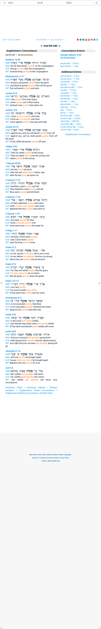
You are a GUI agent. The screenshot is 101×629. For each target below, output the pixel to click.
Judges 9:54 (11, 146)
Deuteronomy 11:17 (15, 76)
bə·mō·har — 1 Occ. (69, 96)
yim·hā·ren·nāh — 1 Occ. (71, 87)
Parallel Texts (46, 393)
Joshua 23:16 (12, 127)
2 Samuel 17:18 (13, 197)
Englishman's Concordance (78, 134)
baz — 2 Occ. (66, 110)
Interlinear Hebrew (36, 387)
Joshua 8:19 (11, 93)
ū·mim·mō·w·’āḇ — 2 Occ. (72, 127)
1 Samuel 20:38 (13, 163)
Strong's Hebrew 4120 (70, 55)
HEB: (8, 63)
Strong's (10, 39)
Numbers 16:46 (13, 59)
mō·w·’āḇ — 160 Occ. (70, 121)
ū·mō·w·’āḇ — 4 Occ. (69, 129)
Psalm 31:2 (11, 247)
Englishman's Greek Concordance (36, 390)
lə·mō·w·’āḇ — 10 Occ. (70, 118)
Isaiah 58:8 (11, 331)
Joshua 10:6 (11, 110)
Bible (4, 39)
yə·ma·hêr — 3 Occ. (69, 81)
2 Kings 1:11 (11, 230)
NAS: (8, 66)
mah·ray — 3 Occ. (68, 107)
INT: (7, 71)
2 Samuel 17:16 (13, 180)
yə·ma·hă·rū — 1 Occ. (70, 79)
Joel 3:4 (9, 368)
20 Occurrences (67, 58)
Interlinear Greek (14, 387)
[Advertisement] (50, 417)
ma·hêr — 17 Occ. (68, 90)
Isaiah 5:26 (11, 314)
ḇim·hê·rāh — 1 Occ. (69, 66)
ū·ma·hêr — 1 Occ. (68, 93)
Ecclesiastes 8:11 (14, 298)
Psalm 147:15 (12, 281)
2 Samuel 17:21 (13, 214)
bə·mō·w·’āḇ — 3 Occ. (70, 115)
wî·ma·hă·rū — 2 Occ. (70, 76)
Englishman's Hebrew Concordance (22, 393)
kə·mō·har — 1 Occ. (69, 98)
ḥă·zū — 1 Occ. (67, 113)
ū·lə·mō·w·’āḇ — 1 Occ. (71, 124)
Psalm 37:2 (11, 264)
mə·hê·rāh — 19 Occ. (70, 63)
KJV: (8, 68)
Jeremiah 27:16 (13, 351)
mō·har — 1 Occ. (68, 101)
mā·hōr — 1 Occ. (68, 84)
